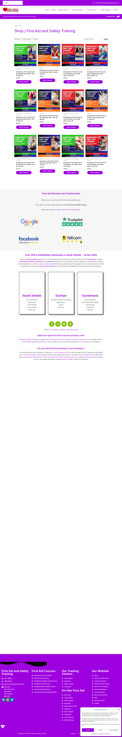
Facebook (77, 209)
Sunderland (50, 261)
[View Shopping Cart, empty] (112, 16)
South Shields (23, 261)
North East (92, 259)
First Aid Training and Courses (62, 352)
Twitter (68, 329)
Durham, (32, 261)
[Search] (22, 3)
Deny (100, 730)
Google (58, 209)
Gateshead (39, 261)
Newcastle (89, 357)
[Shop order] (93, 39)
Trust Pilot (67, 209)
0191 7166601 (96, 3)
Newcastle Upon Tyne (71, 357)
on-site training (83, 342)
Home (16, 25)
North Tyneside (58, 357)
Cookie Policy (94, 733)
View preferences (113, 730)
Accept (88, 730)
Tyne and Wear (27, 357)
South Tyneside (48, 357)
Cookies (73, 733)
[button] (119, 709)
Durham (43, 342)
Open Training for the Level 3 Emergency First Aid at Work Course (66, 339)
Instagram (62, 329)
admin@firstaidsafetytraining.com (109, 3)
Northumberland (38, 357)
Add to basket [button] (23, 82)
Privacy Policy (101, 733)
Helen (60, 359)
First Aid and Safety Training (28, 339)
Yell (62, 209)
